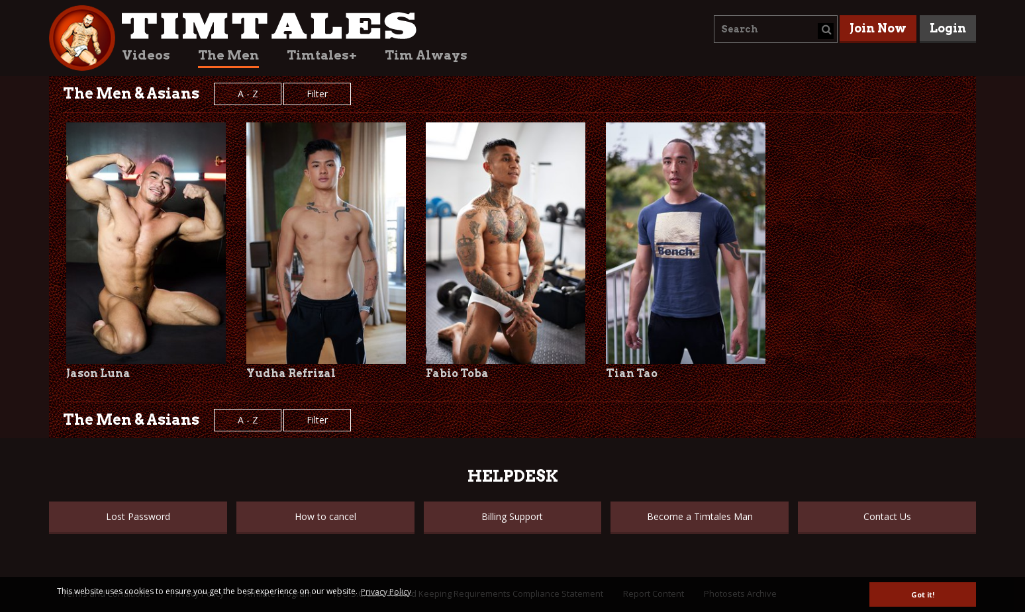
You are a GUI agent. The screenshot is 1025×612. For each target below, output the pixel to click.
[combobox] (776, 29)
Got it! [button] (922, 594)
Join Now (878, 28)
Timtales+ (322, 55)
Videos (146, 55)
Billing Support (512, 516)
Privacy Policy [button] (386, 591)
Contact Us (887, 516)
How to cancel (325, 516)
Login (948, 28)
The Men (228, 55)
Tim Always (426, 55)
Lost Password (138, 516)
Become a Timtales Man (700, 516)
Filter (317, 93)
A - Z (248, 93)
